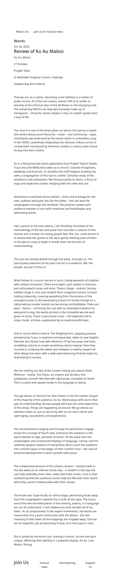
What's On (22, 32)
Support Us (90, 565)
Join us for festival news (48, 32)
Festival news (44, 565)
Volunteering (67, 563)
